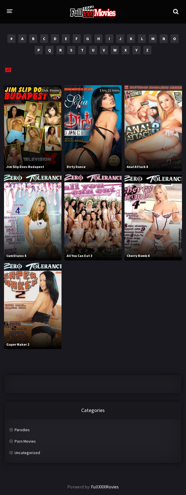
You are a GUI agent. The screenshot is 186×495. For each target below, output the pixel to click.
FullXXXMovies (105, 487)
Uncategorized (27, 452)
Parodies (22, 429)
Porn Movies (25, 441)
